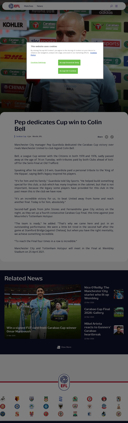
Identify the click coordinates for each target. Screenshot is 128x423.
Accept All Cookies (68, 71)
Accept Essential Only (69, 62)
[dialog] (65, 60)
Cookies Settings (38, 62)
